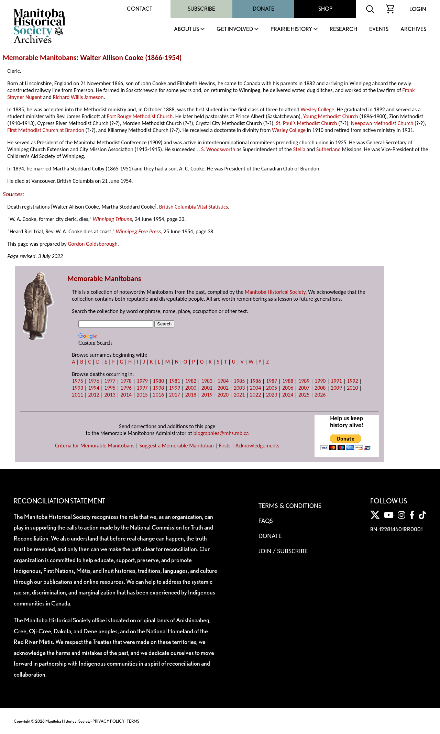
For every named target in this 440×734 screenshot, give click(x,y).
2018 (190, 394)
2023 (271, 394)
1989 (303, 381)
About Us (186, 29)
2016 (158, 394)
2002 (223, 388)
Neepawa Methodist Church (382, 123)
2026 (320, 394)
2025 (303, 394)
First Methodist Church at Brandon (45, 130)
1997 (142, 388)
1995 (109, 388)
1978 (125, 381)
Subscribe (201, 8)
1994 (93, 388)
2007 (303, 388)
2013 (109, 394)
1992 (352, 381)
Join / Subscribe (283, 551)
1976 (93, 381)
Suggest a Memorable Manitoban (177, 445)
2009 (336, 388)
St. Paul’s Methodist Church (306, 123)
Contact (139, 8)
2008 (320, 388)
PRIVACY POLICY (108, 721)
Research (343, 29)
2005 (271, 388)
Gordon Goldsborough (93, 244)
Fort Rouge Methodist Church (140, 116)
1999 (174, 388)
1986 (255, 381)
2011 (77, 394)
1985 (239, 381)
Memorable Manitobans (40, 57)
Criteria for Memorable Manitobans (94, 445)
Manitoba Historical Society (275, 292)
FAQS (265, 520)
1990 (320, 381)
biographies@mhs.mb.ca (221, 433)
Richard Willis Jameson (78, 97)
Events (378, 29)
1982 (190, 381)
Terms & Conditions (289, 505)
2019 (206, 394)
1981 (174, 381)
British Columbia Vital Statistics (193, 206)
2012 (93, 394)
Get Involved (235, 29)
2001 (206, 388)
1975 (77, 381)
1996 (125, 388)
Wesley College (317, 109)
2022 (255, 394)
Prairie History (291, 29)
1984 (223, 381)
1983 (206, 381)
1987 (271, 381)
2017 (174, 394)
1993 (77, 388)
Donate (263, 8)
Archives (413, 29)
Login (417, 9)
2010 (352, 388)
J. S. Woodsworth (216, 149)
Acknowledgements (257, 445)
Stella (299, 149)
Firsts (224, 445)
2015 (142, 394)
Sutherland (328, 149)
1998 (158, 388)
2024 (287, 394)
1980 (158, 381)
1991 (336, 381)
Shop (325, 8)
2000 (190, 388)
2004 (255, 388)
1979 (142, 381)
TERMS (133, 721)
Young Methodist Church (330, 116)
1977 (109, 381)
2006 (287, 388)
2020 (223, 394)
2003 (239, 388)
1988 (287, 381)
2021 (239, 394)
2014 (125, 394)
